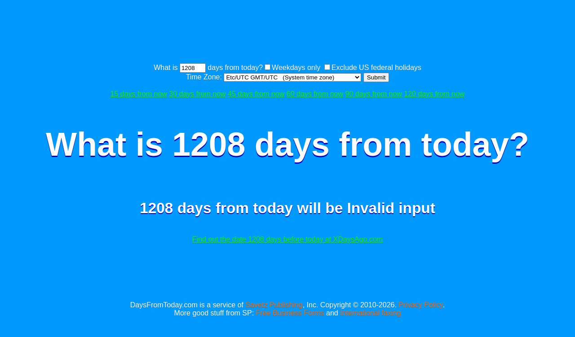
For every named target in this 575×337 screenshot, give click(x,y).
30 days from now (197, 94)
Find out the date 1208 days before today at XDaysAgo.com (287, 239)
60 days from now (315, 94)
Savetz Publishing (273, 305)
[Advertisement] (287, 33)
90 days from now (373, 94)
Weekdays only (296, 67)
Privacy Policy (420, 305)
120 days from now (434, 94)
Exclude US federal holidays (376, 67)
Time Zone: (205, 77)
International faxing (370, 313)
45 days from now (256, 94)
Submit (376, 77)
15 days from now (139, 94)
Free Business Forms (290, 313)
